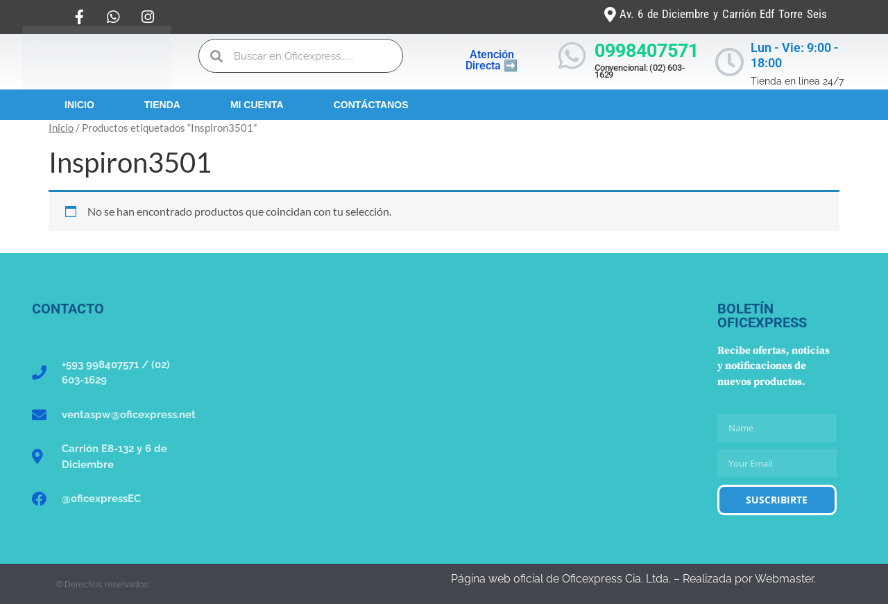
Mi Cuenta (257, 104)
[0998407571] (572, 55)
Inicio (79, 104)
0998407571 (647, 51)
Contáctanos (371, 104)
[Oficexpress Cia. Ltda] (444, 406)
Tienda (162, 104)
